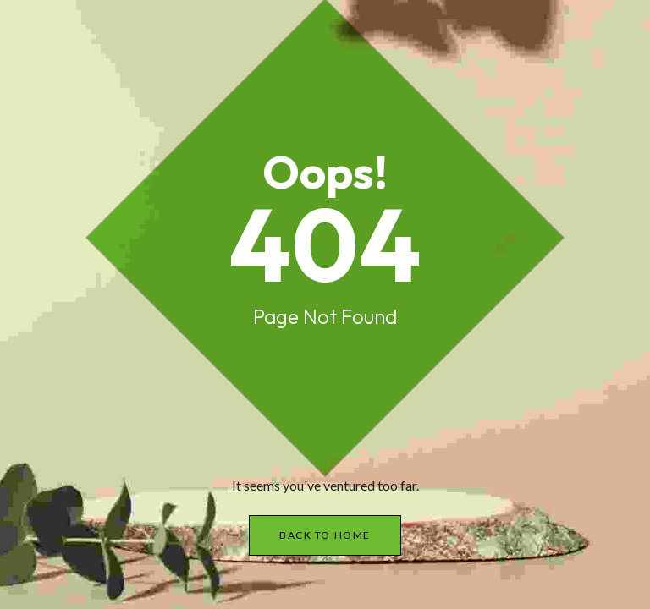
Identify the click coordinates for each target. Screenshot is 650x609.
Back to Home (324, 535)
